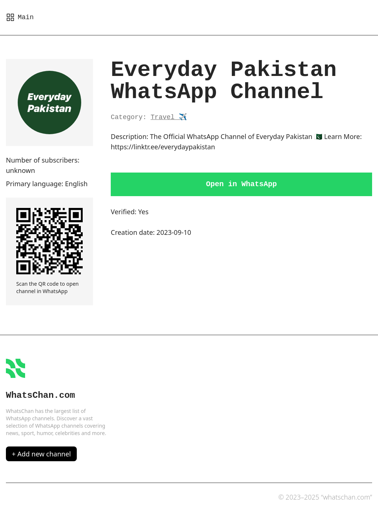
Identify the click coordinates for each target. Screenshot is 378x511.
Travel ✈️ (169, 117)
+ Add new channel (41, 453)
